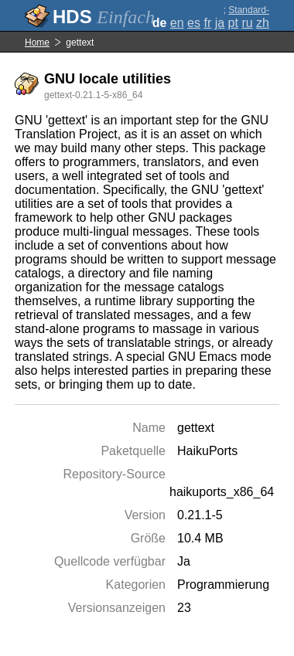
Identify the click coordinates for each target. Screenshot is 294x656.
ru (246, 22)
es (193, 22)
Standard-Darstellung (245, 15)
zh (262, 22)
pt (233, 22)
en (177, 22)
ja (219, 22)
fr (207, 22)
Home (37, 42)
